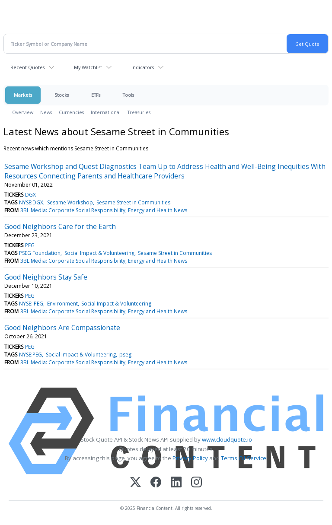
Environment (62, 303)
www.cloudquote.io (227, 439)
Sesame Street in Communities (133, 202)
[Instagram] (196, 483)
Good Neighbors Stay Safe (45, 277)
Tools (128, 95)
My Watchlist (88, 67)
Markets (23, 95)
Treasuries (139, 112)
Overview (22, 112)
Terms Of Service (243, 458)
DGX (30, 194)
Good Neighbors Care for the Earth (60, 226)
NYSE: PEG (31, 303)
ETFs (95, 95)
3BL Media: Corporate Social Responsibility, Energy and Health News (103, 210)
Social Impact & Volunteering (99, 253)
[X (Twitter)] (135, 483)
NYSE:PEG (30, 354)
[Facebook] (156, 483)
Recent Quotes (27, 67)
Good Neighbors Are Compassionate (62, 327)
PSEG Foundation (40, 253)
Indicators (142, 67)
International (106, 112)
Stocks (61, 95)
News (46, 112)
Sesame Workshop (70, 202)
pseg (125, 354)
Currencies (71, 112)
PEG (30, 245)
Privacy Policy (190, 458)
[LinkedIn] (176, 483)
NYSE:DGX (31, 202)
